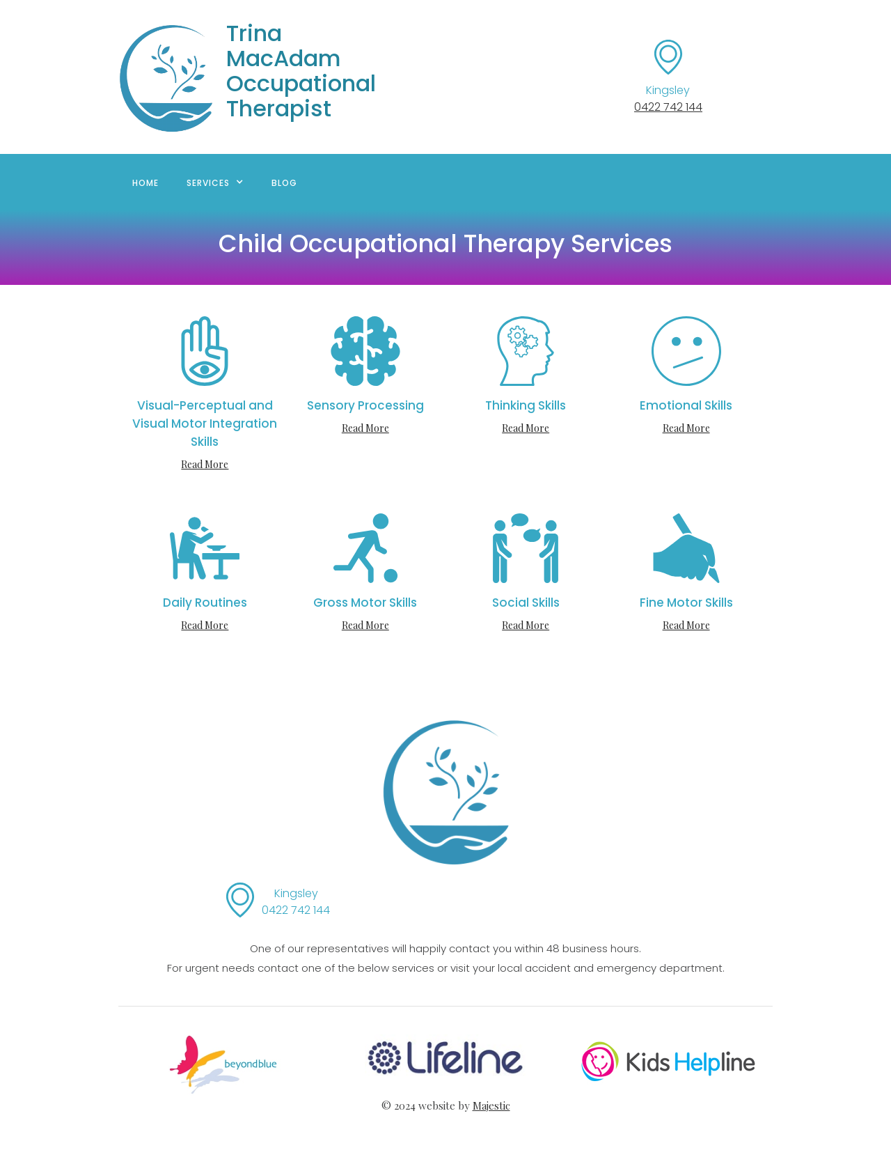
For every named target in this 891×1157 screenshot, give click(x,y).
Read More (204, 464)
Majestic (491, 1105)
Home (145, 183)
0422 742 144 (668, 107)
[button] (215, 182)
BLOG (284, 183)
